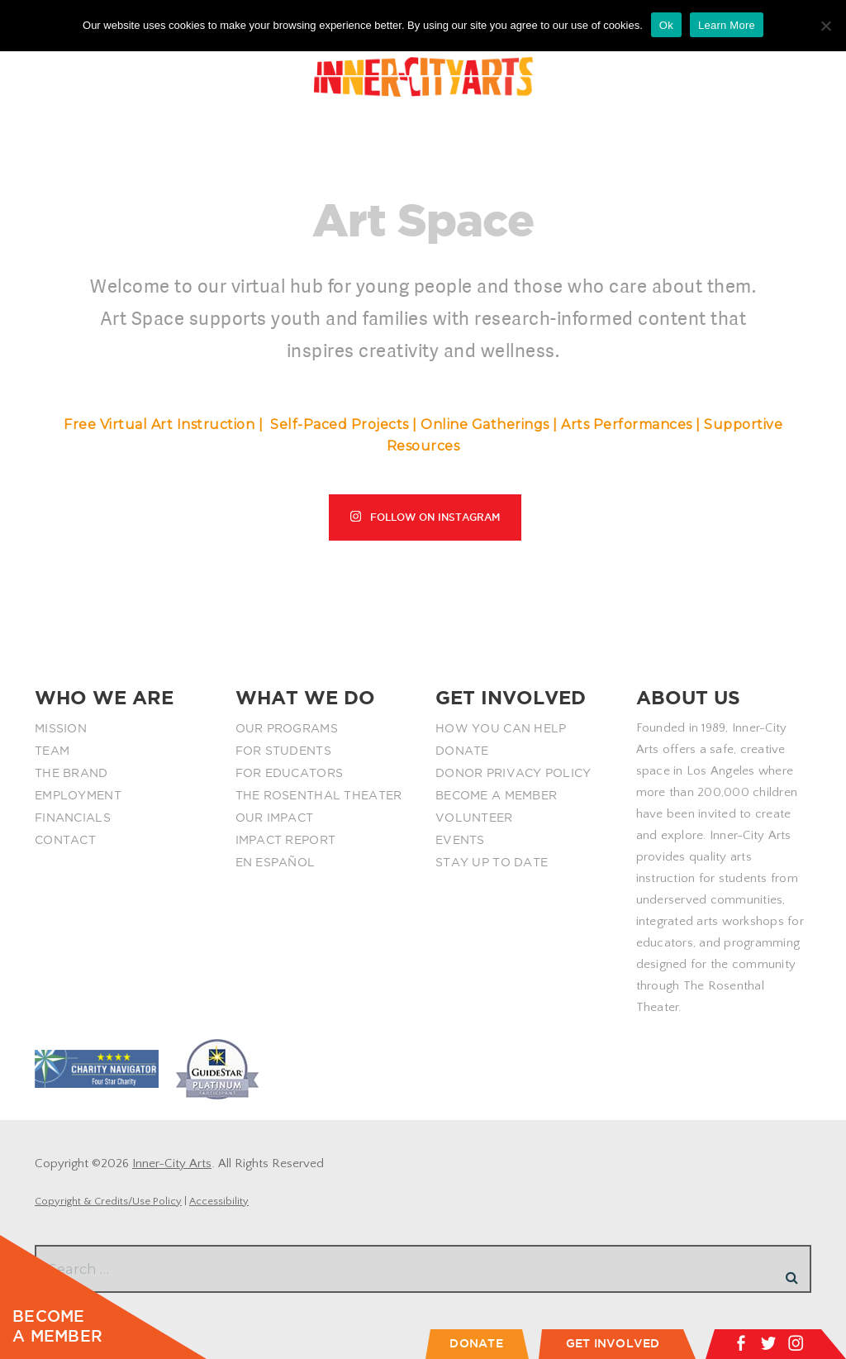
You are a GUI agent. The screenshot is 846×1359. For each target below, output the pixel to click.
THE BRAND (71, 773)
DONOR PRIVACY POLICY (513, 773)
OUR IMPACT (274, 817)
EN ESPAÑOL (275, 862)
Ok (666, 25)
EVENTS (460, 839)
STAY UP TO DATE (491, 862)
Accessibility (219, 1201)
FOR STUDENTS (283, 750)
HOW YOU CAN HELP (500, 728)
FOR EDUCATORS (289, 773)
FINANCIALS (73, 817)
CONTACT (65, 839)
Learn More (726, 25)
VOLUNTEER (474, 817)
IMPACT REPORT (285, 839)
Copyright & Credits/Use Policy (108, 1201)
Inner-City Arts (172, 1163)
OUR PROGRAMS (286, 728)
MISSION (61, 728)
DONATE (462, 750)
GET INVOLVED (613, 1343)
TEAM (52, 750)
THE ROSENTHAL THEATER (318, 795)
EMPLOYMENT (78, 795)
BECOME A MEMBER (496, 795)
